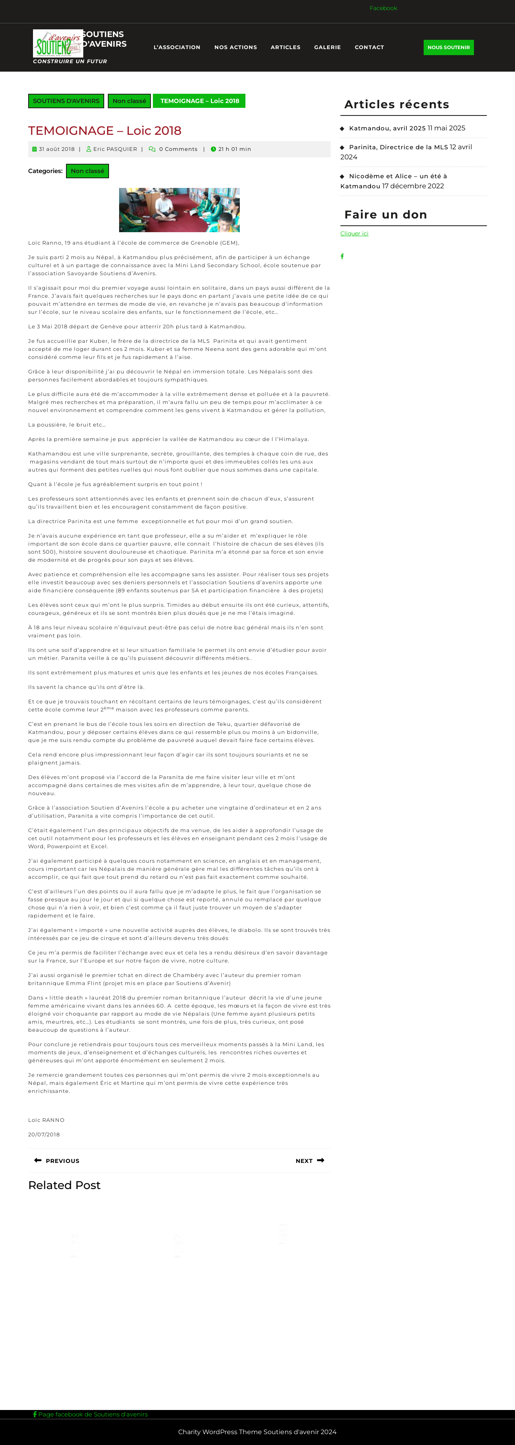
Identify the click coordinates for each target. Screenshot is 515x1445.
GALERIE (327, 47)
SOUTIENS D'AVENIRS (104, 39)
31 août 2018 (57, 149)
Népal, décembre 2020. (178, 1243)
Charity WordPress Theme (220, 1432)
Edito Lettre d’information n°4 (75, 1243)
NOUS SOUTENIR (451, 49)
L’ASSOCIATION (177, 47)
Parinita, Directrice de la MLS (398, 147)
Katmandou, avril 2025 (387, 128)
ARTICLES (286, 47)
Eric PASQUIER (115, 149)
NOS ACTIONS (235, 47)
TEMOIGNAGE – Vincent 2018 (283, 1231)
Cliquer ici (354, 233)
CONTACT (369, 47)
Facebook (383, 8)
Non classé (129, 101)
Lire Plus (74, 1259)
